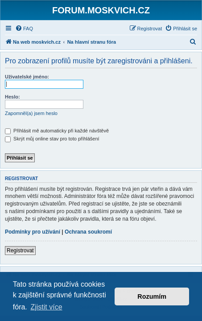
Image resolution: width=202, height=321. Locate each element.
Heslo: (12, 96)
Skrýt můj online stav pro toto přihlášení (52, 138)
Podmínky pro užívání (32, 232)
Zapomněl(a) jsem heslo (31, 113)
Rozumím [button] (151, 296)
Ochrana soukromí (88, 232)
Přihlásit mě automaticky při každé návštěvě (57, 130)
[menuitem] (24, 28)
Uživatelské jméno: (27, 76)
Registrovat (20, 250)
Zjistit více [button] (46, 307)
